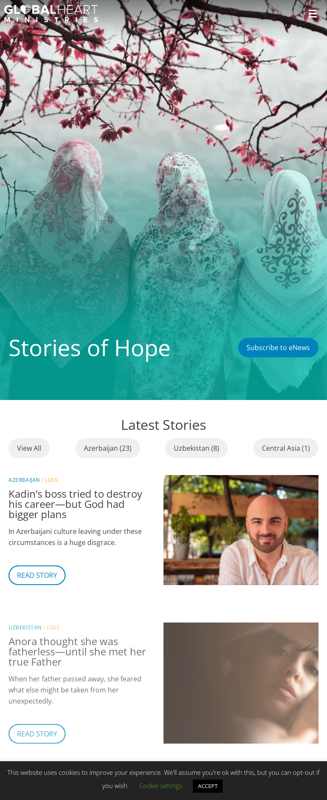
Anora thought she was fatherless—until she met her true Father (77, 666)
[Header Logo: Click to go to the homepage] (51, 13)
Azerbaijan (24, 480)
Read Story (37, 575)
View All (29, 448)
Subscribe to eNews (278, 347)
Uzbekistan (25, 642)
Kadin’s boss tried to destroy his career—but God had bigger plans (75, 504)
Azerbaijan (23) (108, 448)
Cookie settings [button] (160, 785)
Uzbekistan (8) (196, 448)
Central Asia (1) (286, 448)
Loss (51, 480)
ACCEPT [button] (208, 786)
